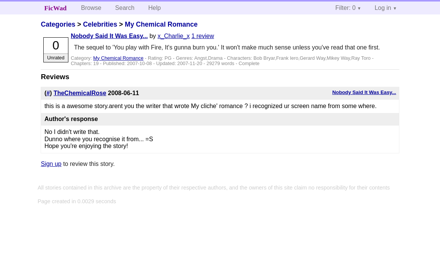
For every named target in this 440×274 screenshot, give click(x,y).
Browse (91, 8)
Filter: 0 (346, 8)
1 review (203, 36)
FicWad (55, 8)
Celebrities (100, 24)
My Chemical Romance (161, 24)
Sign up (51, 164)
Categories (58, 24)
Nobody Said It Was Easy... (109, 36)
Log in (383, 8)
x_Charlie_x (174, 36)
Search (125, 8)
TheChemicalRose (80, 93)
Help (154, 8)
